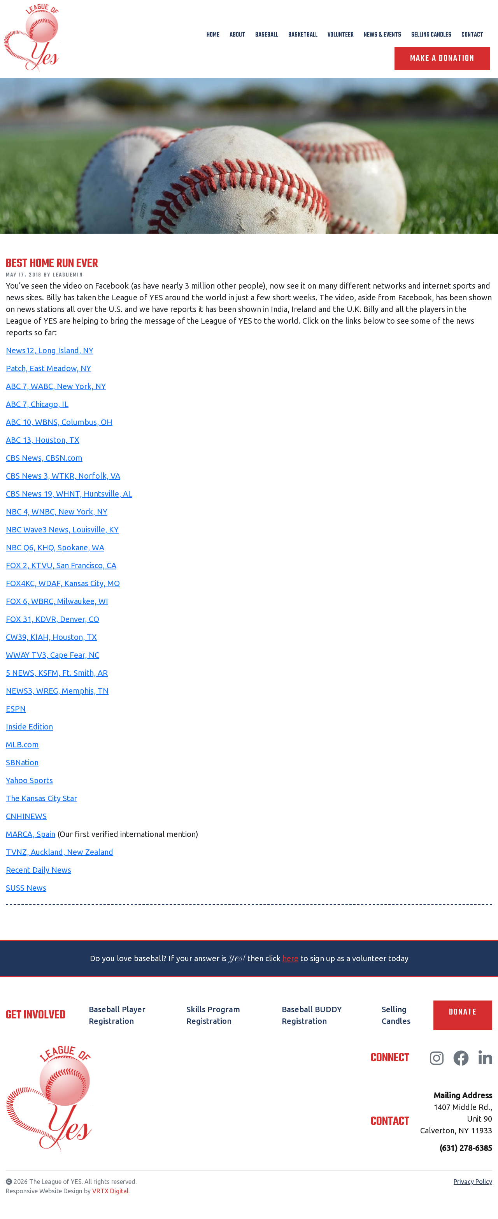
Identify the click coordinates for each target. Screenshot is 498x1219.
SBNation (22, 762)
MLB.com (22, 744)
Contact (472, 35)
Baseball (266, 35)
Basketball (302, 35)
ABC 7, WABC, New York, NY (56, 386)
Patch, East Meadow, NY (48, 368)
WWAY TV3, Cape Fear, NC (52, 654)
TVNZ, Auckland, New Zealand (59, 851)
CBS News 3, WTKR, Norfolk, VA (63, 475)
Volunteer (341, 35)
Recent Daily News (38, 869)
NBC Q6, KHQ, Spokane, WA (55, 547)
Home (213, 35)
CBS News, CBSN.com (44, 457)
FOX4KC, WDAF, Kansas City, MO (63, 583)
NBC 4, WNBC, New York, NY (56, 511)
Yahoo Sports (29, 780)
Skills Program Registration (213, 1015)
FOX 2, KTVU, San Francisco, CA (61, 565)
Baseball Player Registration (117, 1015)
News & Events (382, 35)
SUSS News (26, 887)
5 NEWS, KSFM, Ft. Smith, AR (57, 672)
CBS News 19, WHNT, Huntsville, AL (69, 493)
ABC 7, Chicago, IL (37, 404)
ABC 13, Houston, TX (42, 439)
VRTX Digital (110, 1190)
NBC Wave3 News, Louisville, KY (62, 529)
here (290, 958)
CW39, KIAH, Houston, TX (51, 636)
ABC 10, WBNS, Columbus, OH (59, 421)
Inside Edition (29, 726)
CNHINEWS (26, 816)
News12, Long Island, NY (49, 350)
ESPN (16, 708)
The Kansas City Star (41, 798)
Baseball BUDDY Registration (312, 1015)
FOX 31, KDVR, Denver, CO (52, 619)
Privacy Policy (473, 1181)
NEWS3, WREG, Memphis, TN (57, 690)
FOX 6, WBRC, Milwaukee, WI (57, 601)
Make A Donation (442, 58)
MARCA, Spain (30, 834)
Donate (463, 1012)
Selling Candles (431, 35)
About (237, 35)
